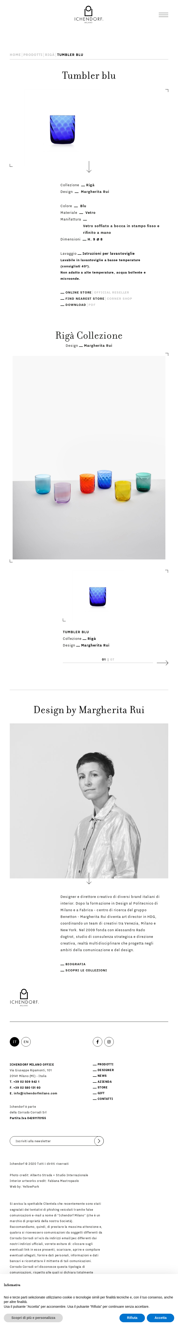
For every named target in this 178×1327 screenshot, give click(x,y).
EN (26, 1042)
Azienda (105, 1081)
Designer (106, 1070)
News (102, 1075)
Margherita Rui (95, 192)
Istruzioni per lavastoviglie (108, 254)
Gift (101, 1093)
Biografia (75, 964)
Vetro (90, 213)
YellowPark (31, 1186)
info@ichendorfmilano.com (35, 1093)
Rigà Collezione (89, 336)
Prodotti (33, 55)
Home (15, 55)
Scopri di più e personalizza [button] (33, 1318)
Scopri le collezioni (86, 970)
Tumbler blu (76, 632)
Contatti (105, 1099)
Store (103, 1087)
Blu (83, 206)
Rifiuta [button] (132, 1318)
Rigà (50, 55)
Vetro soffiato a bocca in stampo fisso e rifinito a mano (121, 229)
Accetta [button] (160, 1318)
